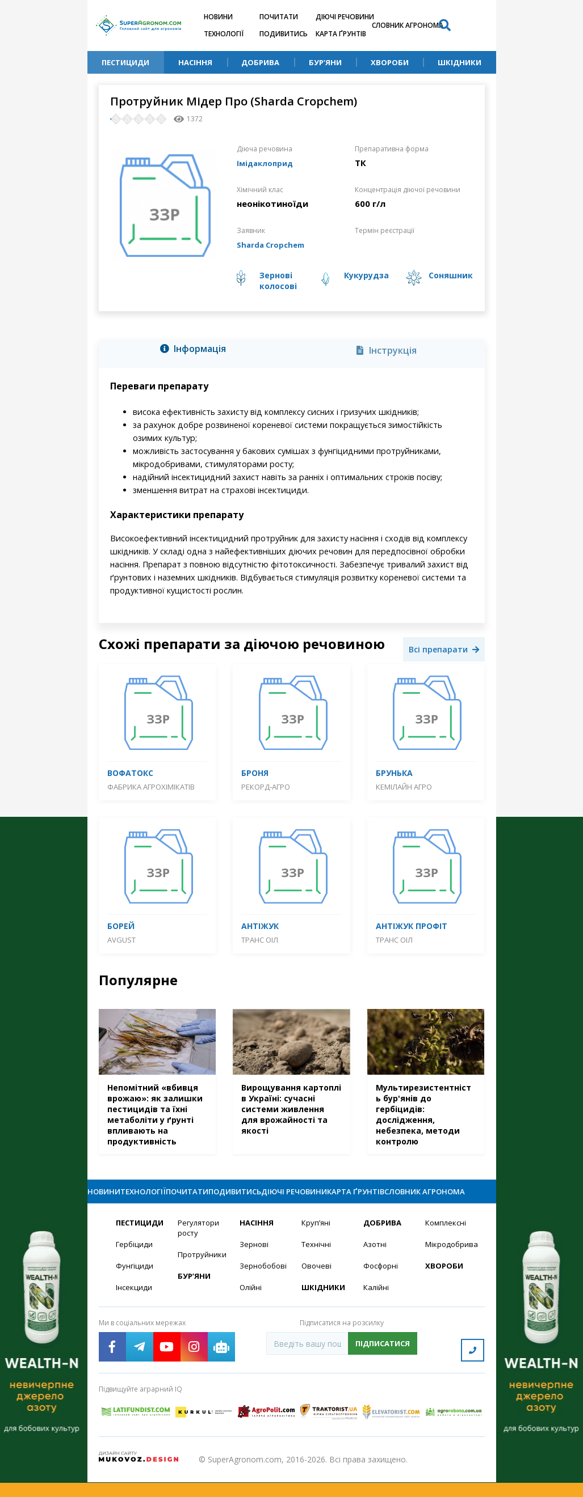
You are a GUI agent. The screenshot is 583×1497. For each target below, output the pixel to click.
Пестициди (125, 62)
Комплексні (447, 1242)
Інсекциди (134, 1308)
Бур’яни (325, 62)
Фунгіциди (135, 1286)
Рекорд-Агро (265, 787)
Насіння (195, 62)
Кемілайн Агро (404, 787)
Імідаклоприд (268, 162)
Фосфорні (382, 1286)
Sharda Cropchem (275, 244)
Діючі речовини (345, 17)
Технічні (316, 1264)
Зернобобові (264, 1286)
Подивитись (283, 34)
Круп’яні (316, 1242)
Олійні (251, 1308)
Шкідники (459, 62)
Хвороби (390, 62)
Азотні (375, 1264)
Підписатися (382, 1365)
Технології (224, 34)
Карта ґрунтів (341, 34)
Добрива (260, 62)
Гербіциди (135, 1264)
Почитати (278, 17)
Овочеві (317, 1286)
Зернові (254, 1264)
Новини (218, 17)
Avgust (121, 940)
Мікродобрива (449, 1264)
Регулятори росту (200, 1247)
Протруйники (202, 1275)
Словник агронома (407, 25)
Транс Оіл (259, 940)
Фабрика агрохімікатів (151, 787)
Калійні (376, 1308)
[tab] (196, 351)
